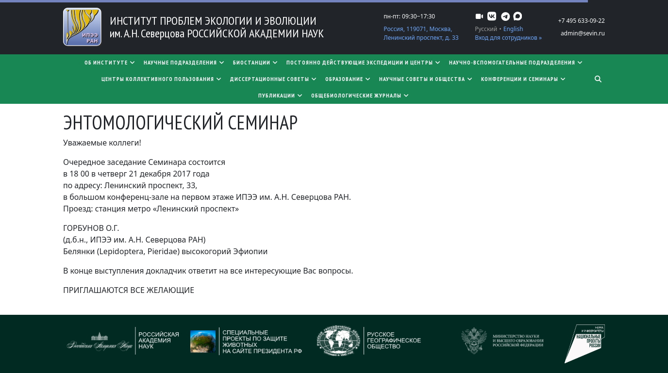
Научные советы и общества (426, 78)
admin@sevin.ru (583, 33)
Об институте (110, 62)
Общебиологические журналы (360, 95)
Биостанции (256, 62)
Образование (348, 78)
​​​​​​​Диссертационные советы (273, 78)
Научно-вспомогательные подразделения (516, 62)
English (513, 29)
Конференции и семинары (524, 78)
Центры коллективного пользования (161, 78)
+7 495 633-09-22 (581, 20)
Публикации (280, 95)
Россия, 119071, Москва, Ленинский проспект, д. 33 (421, 33)
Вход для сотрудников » (508, 37)
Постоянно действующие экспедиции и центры (363, 62)
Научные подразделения (184, 62)
